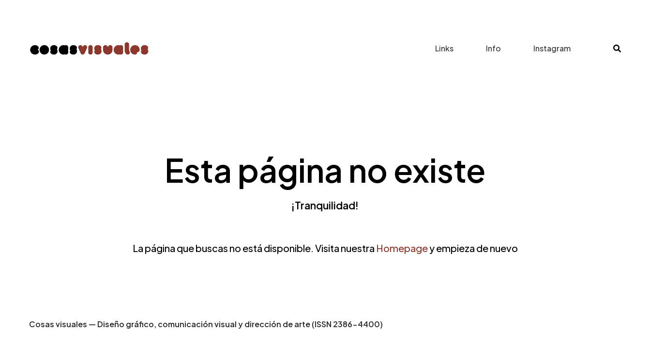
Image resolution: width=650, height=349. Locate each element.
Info (493, 48)
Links (444, 48)
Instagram (552, 48)
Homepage (402, 248)
